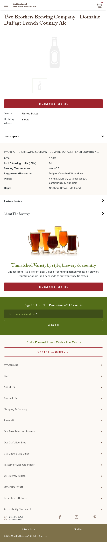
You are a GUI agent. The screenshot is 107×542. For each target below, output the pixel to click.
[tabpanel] (53, 169)
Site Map (78, 529)
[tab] (53, 136)
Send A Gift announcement (54, 352)
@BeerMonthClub (16, 517)
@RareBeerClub (15, 519)
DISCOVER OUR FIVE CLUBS (53, 287)
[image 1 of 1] (39, 86)
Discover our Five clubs (53, 104)
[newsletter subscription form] (53, 314)
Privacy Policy (28, 529)
